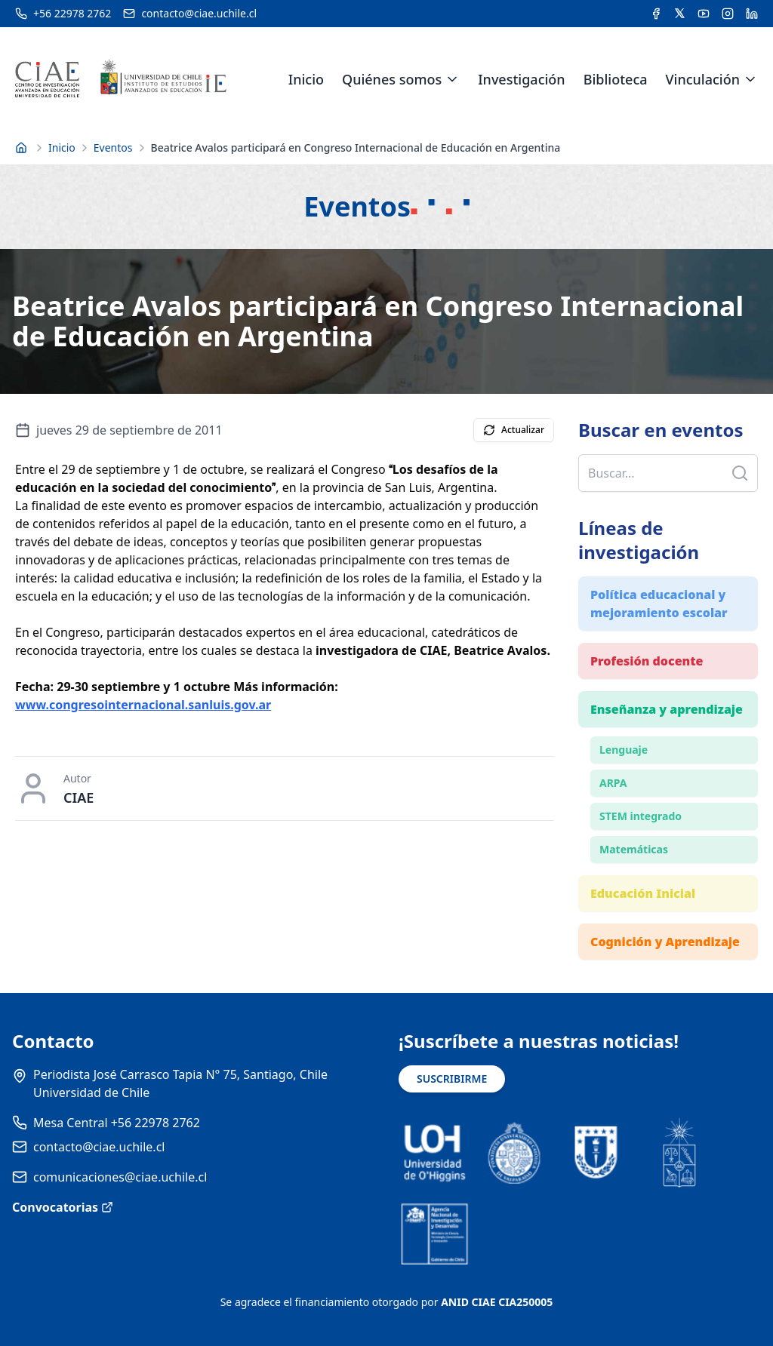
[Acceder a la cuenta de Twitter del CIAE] (679, 14)
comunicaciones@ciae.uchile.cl (120, 1177)
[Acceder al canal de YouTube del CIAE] (704, 14)
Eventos (113, 147)
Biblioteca (616, 79)
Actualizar (513, 429)
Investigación (521, 79)
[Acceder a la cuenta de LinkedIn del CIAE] (752, 14)
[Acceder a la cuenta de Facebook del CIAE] (656, 14)
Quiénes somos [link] (392, 79)
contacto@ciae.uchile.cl (99, 1147)
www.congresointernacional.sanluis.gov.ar (143, 704)
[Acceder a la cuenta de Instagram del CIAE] (728, 14)
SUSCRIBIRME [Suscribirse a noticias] (452, 1078)
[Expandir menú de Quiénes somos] (452, 79)
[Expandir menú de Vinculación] (750, 79)
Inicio (306, 79)
